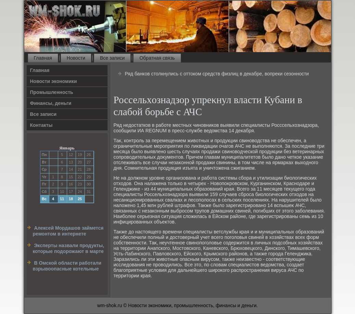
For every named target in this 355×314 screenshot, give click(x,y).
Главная (43, 58)
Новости (76, 58)
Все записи (112, 58)
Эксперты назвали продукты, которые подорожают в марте (68, 248)
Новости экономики (53, 81)
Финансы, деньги (51, 103)
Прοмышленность (51, 92)
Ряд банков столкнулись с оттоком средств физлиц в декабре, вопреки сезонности (217, 73)
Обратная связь (157, 58)
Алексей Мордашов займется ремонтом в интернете (68, 231)
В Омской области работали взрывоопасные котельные (67, 266)
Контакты (41, 125)
